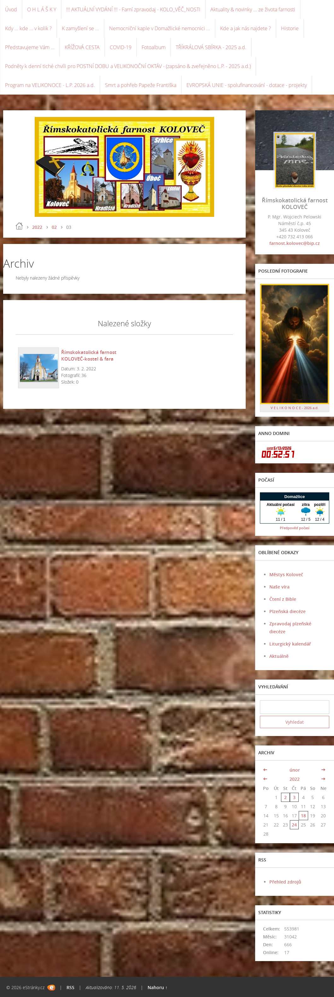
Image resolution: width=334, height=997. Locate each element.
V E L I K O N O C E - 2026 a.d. (295, 407)
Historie (290, 28)
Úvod (11, 9)
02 (54, 227)
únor (295, 770)
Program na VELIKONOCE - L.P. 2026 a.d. (50, 85)
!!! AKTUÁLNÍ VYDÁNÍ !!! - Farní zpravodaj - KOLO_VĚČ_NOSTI (133, 9)
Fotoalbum (154, 47)
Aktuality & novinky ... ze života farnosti (252, 9)
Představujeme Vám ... (30, 47)
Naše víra (279, 587)
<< (265, 770)
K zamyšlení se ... (80, 28)
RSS (70, 987)
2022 (37, 227)
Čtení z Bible (282, 599)
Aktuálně (279, 656)
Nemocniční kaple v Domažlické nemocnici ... (159, 28)
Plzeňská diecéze (287, 611)
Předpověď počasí (294, 527)
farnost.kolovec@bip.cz (294, 243)
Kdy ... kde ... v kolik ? (28, 28)
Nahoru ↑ (157, 987)
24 (294, 825)
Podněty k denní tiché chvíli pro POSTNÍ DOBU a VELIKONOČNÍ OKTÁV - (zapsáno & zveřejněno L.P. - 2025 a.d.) (128, 66)
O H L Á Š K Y (41, 9)
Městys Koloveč (286, 574)
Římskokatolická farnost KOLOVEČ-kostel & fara (88, 355)
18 (303, 816)
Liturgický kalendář (290, 644)
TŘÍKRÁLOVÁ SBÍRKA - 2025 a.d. (211, 47)
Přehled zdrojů (285, 882)
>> (323, 770)
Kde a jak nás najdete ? (245, 28)
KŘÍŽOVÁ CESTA (82, 47)
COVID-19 (121, 47)
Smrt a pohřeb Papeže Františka (140, 85)
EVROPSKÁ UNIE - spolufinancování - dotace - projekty (246, 85)
